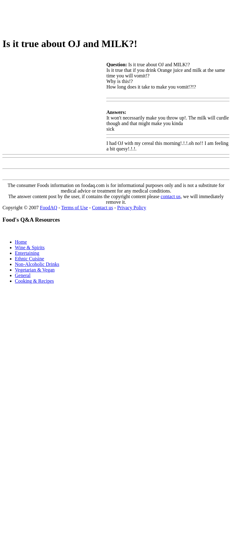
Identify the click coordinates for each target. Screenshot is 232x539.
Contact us (102, 207)
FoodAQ (48, 207)
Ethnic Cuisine (29, 258)
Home (21, 242)
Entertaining (27, 253)
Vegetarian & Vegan (35, 269)
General (23, 275)
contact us (170, 196)
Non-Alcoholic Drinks (37, 264)
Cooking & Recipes (34, 281)
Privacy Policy (131, 207)
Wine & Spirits (30, 247)
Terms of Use (74, 207)
